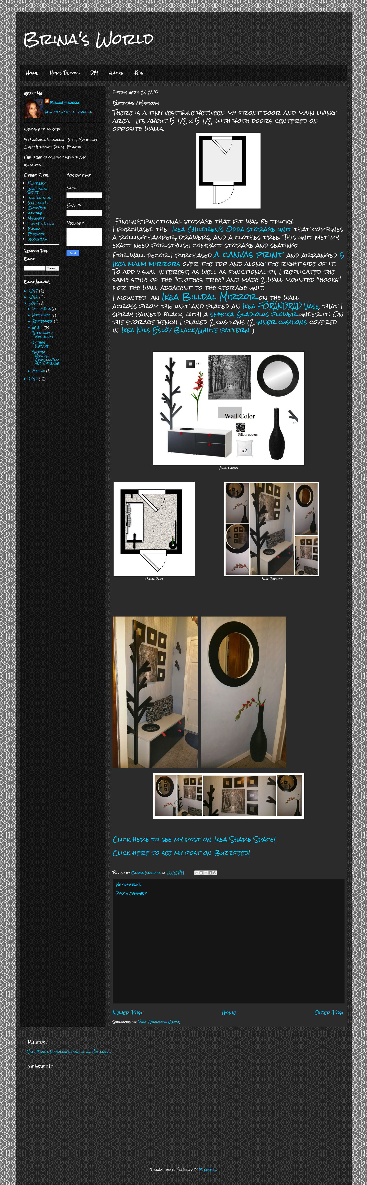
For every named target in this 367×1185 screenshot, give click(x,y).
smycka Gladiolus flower (253, 314)
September (43, 321)
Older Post (329, 1012)
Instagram (38, 239)
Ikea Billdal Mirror (209, 297)
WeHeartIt (38, 202)
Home (32, 72)
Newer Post (128, 1012)
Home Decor (64, 72)
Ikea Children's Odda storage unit (232, 229)
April (38, 327)
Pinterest (37, 183)
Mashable (36, 218)
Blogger (207, 1169)
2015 (34, 303)
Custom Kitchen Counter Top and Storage (45, 357)
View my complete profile (68, 111)
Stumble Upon (41, 223)
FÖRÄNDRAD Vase (288, 306)
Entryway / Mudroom (42, 334)
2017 (34, 290)
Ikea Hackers (39, 197)
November (42, 315)
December (42, 308)
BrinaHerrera (64, 102)
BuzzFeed (37, 208)
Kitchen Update (39, 344)
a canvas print (248, 254)
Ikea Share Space (37, 190)
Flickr (34, 228)
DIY (94, 72)
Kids (138, 72)
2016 (34, 297)
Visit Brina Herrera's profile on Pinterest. (69, 1051)
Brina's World (88, 38)
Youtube (35, 213)
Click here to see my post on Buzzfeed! (181, 852)
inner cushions (281, 321)
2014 (34, 378)
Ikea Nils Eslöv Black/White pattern (185, 330)
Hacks (116, 72)
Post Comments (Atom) (159, 1021)
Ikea (250, 306)
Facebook (36, 234)
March (39, 370)
